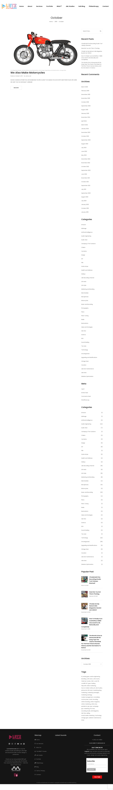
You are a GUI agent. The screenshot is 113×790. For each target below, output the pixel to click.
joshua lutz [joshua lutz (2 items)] (84, 690)
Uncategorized (14, 70)
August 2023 (84, 144)
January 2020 (85, 204)
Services (39, 6)
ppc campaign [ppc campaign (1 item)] (94, 706)
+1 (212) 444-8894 (97, 740)
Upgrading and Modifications (52, 70)
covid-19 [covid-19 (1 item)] (96, 681)
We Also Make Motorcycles (27, 72)
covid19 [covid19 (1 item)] (83, 683)
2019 (56, 21)
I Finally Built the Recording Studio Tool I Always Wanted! (95, 580)
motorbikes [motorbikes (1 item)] (97, 697)
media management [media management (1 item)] (87, 697)
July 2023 (83, 147)
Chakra (83, 247)
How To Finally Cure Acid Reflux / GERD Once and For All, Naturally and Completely (91, 57)
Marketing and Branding (87, 289)
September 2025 (85, 106)
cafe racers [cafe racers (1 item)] (96, 679)
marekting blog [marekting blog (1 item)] (97, 690)
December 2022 (85, 159)
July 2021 (83, 189)
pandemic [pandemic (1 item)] (84, 706)
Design (19, 70)
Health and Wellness (86, 270)
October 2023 (85, 136)
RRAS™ (59, 6)
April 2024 (84, 121)
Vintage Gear (63, 70)
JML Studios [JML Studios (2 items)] (99, 688)
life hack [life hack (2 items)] (90, 690)
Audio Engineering (86, 236)
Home (21, 6)
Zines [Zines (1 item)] (82, 720)
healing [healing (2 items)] (93, 683)
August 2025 (84, 109)
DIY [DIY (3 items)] (87, 683)
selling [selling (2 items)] (88, 713)
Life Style (24, 70)
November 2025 (85, 98)
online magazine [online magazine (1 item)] (95, 702)
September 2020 (86, 193)
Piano (82, 312)
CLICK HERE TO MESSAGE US (97, 743)
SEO (82, 338)
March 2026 (84, 87)
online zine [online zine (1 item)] (94, 704)
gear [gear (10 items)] (89, 683)
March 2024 (84, 125)
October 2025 (85, 102)
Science (83, 334)
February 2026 (85, 90)
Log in (82, 389)
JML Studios (70, 6)
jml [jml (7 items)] (94, 688)
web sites (83, 372)
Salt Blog (81, 6)
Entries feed (84, 392)
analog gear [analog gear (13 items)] (86, 676)
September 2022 (85, 170)
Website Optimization (87, 376)
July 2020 (83, 200)
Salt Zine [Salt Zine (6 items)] (83, 713)
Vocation (83, 365)
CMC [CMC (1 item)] (92, 681)
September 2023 (85, 140)
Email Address (90, 764)
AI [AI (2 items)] (81, 676)
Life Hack (83, 281)
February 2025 (85, 113)
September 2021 (85, 185)
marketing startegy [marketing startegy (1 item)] (86, 695)
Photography (84, 308)
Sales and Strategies (87, 327)
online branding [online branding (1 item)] (85, 702)
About (30, 6)
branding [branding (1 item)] (83, 679)
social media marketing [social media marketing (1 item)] (87, 715)
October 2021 (85, 182)
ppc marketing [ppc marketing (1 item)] (85, 708)
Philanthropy (94, 6)
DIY (82, 259)
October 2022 (85, 166)
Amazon (83, 224)
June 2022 (84, 174)
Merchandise (84, 293)
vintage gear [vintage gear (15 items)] (84, 718)
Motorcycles (29, 70)
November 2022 (85, 163)
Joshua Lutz (28, 76)
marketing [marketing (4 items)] (84, 692)
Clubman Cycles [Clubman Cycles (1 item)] (85, 681)
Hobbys (83, 274)
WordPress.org (85, 400)
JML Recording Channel (87, 278)
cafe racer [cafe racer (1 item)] (90, 679)
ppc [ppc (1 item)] (89, 706)
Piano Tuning (84, 315)
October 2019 (85, 208)
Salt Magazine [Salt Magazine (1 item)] (95, 711)
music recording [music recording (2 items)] (93, 699)
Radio (82, 319)
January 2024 (85, 128)
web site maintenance (87, 369)
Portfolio (49, 6)
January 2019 (84, 212)
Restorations (35, 70)
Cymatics (84, 251)
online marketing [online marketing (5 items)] (86, 704)
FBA (82, 262)
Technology (41, 70)
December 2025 (85, 94)
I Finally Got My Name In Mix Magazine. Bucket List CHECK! (95, 607)
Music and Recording (87, 304)
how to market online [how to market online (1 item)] (87, 688)
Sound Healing (85, 342)
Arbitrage (83, 228)
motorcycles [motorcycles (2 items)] (84, 699)
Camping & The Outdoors (88, 243)
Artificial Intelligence (86, 232)
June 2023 (84, 151)
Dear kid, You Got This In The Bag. (90, 48)
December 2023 (85, 132)
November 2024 (85, 117)
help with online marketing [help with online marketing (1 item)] (88, 685)
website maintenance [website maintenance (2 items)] (95, 718)
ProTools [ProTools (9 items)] (92, 708)
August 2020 (84, 197)
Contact (106, 6)
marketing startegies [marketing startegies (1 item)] (93, 692)
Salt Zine (83, 331)
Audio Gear (84, 240)
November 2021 (85, 178)
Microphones (84, 297)
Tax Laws (83, 346)
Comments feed (86, 396)
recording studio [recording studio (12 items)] (85, 711)
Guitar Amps (84, 266)
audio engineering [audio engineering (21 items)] (95, 676)
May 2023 (84, 155)
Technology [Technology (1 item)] (98, 715)
